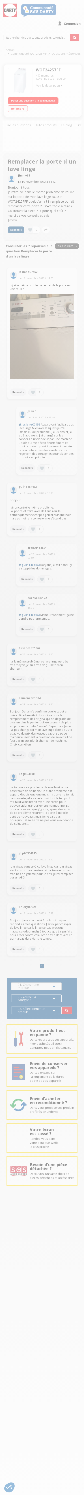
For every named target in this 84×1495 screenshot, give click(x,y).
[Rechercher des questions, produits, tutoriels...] (74, 37)
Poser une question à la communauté (33, 100)
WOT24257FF (48, 70)
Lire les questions (18, 125)
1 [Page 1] (42, 966)
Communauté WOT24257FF (29, 54)
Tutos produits (46, 125)
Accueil (10, 50)
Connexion (72, 23)
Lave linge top (45, 78)
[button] (9, 1487)
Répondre (16, 229)
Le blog (66, 125)
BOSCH (61, 78)
